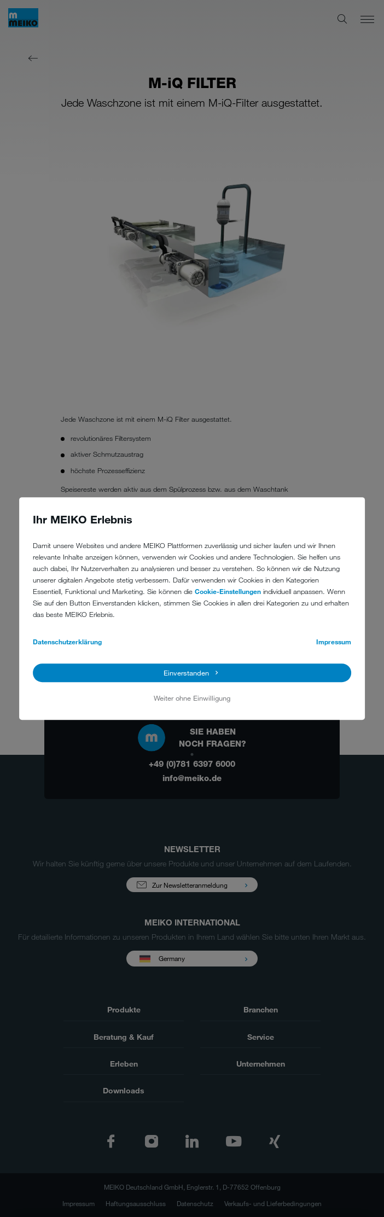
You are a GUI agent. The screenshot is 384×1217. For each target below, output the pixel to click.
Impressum (333, 641)
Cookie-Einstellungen (228, 591)
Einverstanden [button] (186, 672)
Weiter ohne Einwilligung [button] (192, 698)
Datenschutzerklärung (67, 641)
